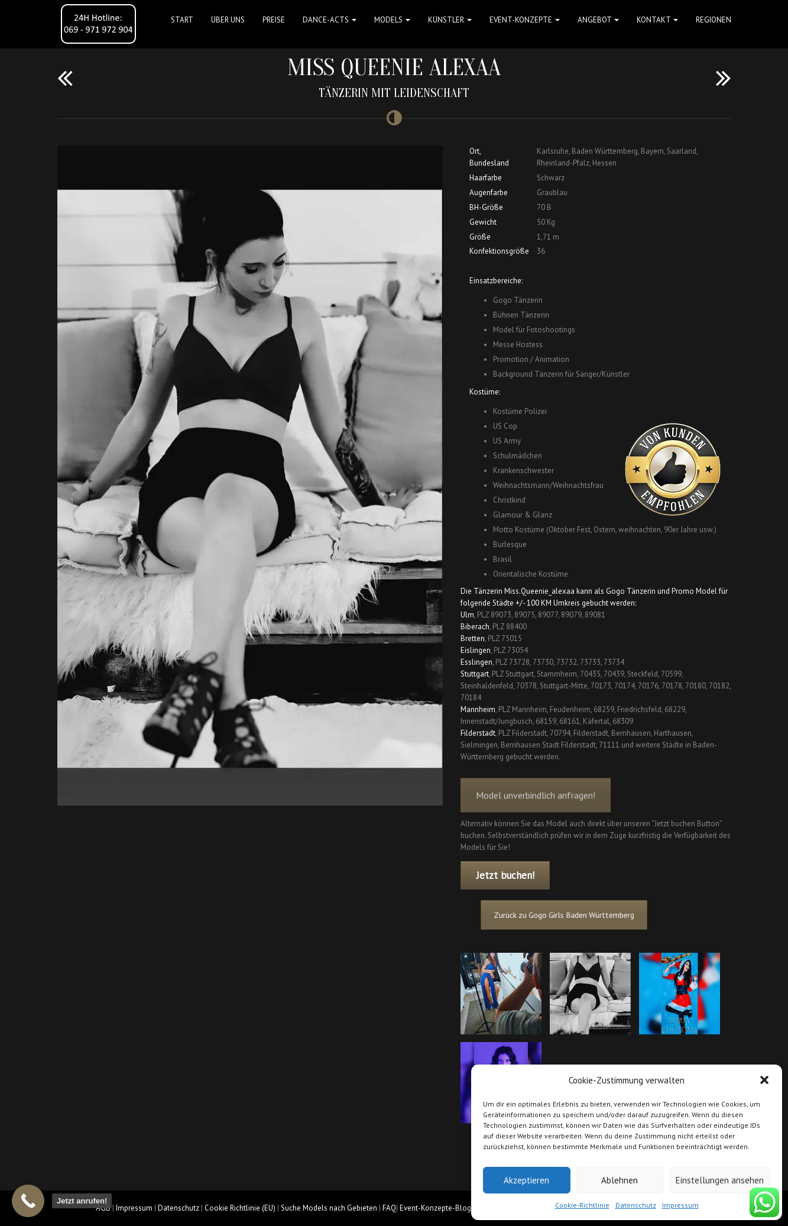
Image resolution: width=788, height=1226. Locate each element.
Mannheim (478, 709)
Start (182, 20)
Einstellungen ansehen (720, 1180)
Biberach (475, 627)
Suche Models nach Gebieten (329, 1208)
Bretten (473, 638)
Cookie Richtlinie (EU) (240, 1208)
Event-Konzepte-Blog (435, 1208)
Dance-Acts (329, 20)
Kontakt (657, 20)
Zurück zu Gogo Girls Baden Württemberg (577, 915)
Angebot (598, 20)
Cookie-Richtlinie (582, 1205)
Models (392, 20)
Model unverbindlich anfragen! (535, 813)
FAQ (389, 1208)
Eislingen (476, 650)
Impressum (680, 1205)
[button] (764, 1080)
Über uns (228, 20)
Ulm (467, 615)
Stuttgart (475, 674)
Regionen (713, 20)
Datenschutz (635, 1205)
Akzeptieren (526, 1180)
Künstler (450, 20)
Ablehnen (619, 1180)
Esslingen (476, 662)
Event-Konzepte (524, 20)
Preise (273, 20)
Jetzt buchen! (505, 875)
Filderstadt (478, 733)
